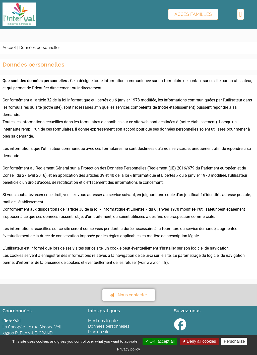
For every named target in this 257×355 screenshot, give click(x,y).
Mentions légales (103, 320)
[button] (240, 14)
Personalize (234, 341)
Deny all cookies (199, 341)
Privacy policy (128, 349)
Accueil (9, 47)
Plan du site (98, 331)
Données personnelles (108, 326)
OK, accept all (159, 341)
